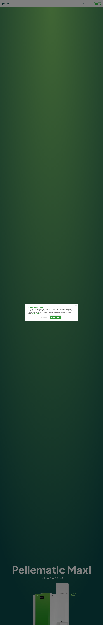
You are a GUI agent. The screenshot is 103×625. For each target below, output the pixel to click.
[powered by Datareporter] (76, 306)
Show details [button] (44, 317)
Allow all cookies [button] (55, 317)
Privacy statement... (36, 313)
